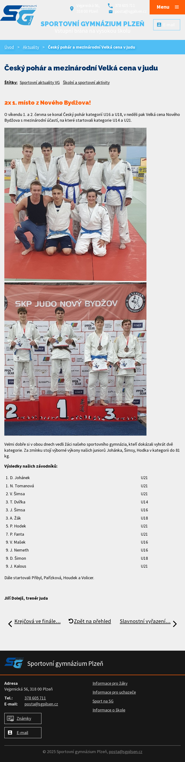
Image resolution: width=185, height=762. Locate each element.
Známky (24, 718)
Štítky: (11, 82)
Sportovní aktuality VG (40, 82)
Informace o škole (108, 710)
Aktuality (31, 47)
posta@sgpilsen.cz (131, 11)
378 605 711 (125, 5)
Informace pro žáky (109, 683)
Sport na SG (102, 701)
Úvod (9, 47)
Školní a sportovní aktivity (86, 82)
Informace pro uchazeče (114, 692)
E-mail (22, 732)
